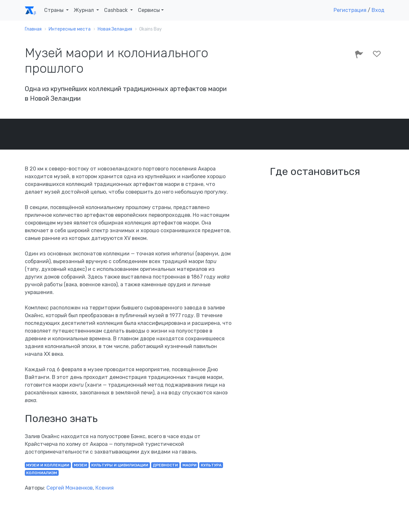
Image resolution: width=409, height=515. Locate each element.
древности (165, 465)
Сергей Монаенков (69, 488)
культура (211, 465)
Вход (378, 10)
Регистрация (350, 10)
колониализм (41, 473)
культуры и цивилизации (119, 465)
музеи (80, 465)
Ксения (104, 488)
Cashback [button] (116, 10)
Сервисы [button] (149, 10)
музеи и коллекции (47, 465)
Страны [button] (54, 10)
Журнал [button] (84, 10)
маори (189, 465)
